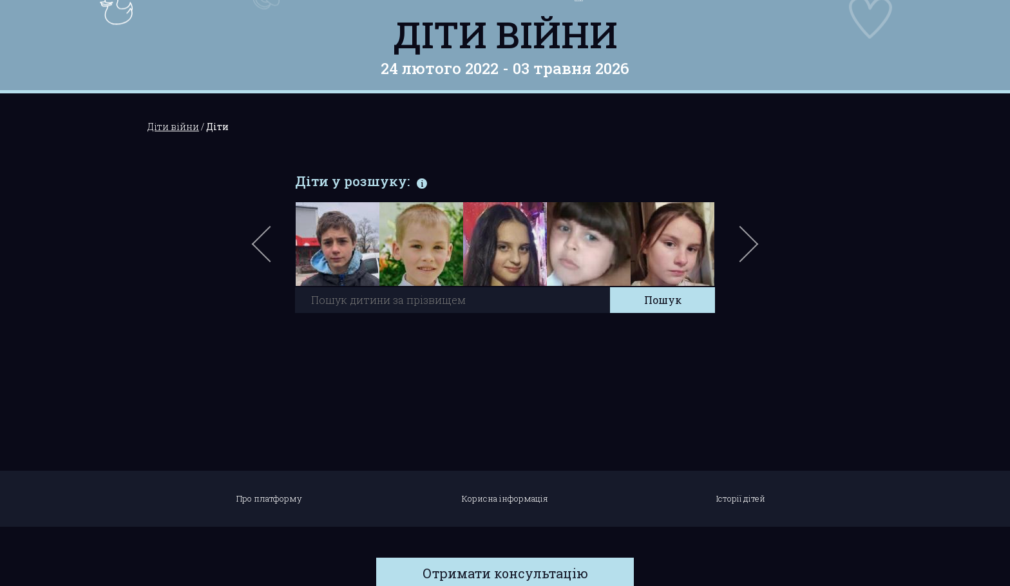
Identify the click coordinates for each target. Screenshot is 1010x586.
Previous (276, 250)
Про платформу (269, 498)
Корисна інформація (505, 498)
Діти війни (505, 34)
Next (746, 250)
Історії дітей (740, 498)
